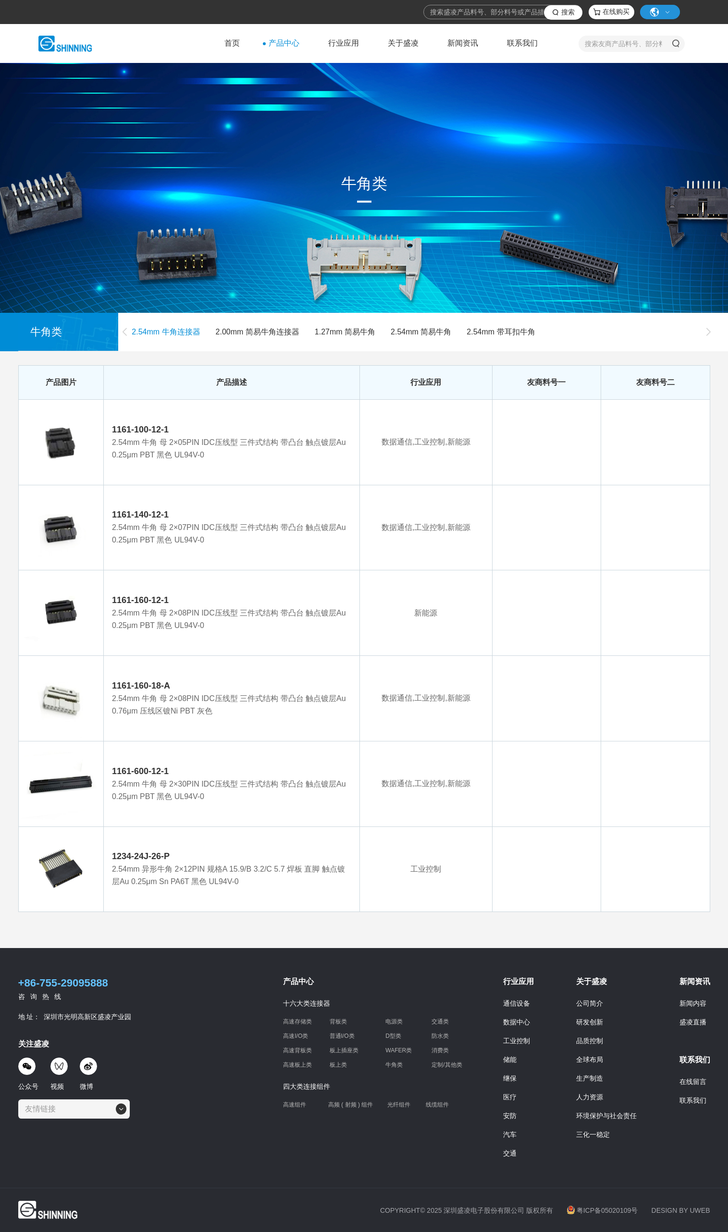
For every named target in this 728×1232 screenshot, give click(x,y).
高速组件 (294, 1107)
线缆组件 (437, 1107)
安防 (510, 1118)
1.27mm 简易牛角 (345, 337)
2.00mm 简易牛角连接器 (257, 337)
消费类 (440, 1053)
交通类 (440, 1024)
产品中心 (284, 43)
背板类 (338, 1024)
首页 (232, 43)
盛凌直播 (692, 1024)
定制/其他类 (447, 1067)
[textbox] (43, 1111)
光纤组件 (398, 1107)
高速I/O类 (295, 1038)
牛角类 (394, 1067)
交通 (510, 1155)
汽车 (510, 1136)
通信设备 (516, 1005)
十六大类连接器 (306, 1005)
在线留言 (692, 1084)
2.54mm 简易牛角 (421, 337)
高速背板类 (297, 1053)
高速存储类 (297, 1024)
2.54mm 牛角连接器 (166, 337)
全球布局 (589, 1062)
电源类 (394, 1024)
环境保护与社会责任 (606, 1118)
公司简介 (589, 1005)
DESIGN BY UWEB (681, 1213)
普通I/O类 (342, 1038)
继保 (510, 1080)
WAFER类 (398, 1053)
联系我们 (522, 43)
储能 (510, 1062)
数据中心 (516, 1024)
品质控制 (589, 1043)
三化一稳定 (593, 1136)
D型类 (393, 1038)
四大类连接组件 (306, 1088)
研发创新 (589, 1024)
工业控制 (516, 1043)
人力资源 (589, 1099)
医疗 (510, 1099)
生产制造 (589, 1080)
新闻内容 (692, 1005)
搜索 (568, 12)
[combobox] (74, 1111)
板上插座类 (344, 1053)
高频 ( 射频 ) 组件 (350, 1107)
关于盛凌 (403, 43)
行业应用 (343, 43)
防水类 (440, 1038)
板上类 (338, 1067)
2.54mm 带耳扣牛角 (501, 337)
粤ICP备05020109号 (602, 1213)
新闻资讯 (462, 43)
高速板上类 (297, 1067)
